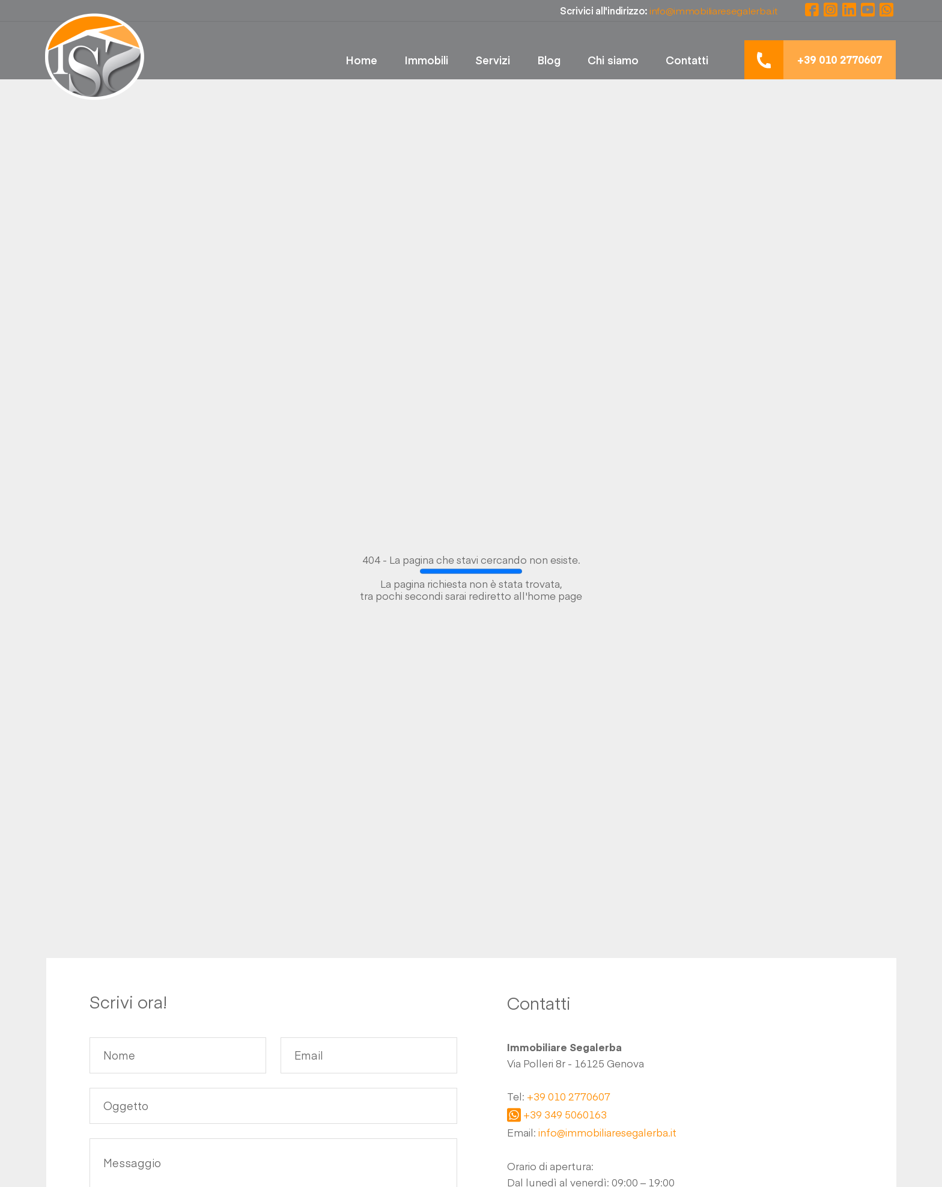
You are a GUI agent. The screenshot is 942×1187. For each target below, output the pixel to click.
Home (361, 59)
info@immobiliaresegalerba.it (607, 1133)
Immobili (426, 59)
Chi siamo (613, 59)
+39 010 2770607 (568, 1097)
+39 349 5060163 (565, 1115)
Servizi (492, 59)
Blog (549, 59)
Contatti (687, 59)
